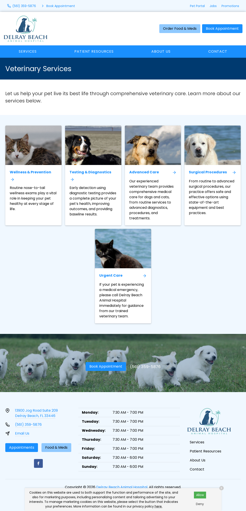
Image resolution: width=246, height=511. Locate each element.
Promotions (230, 6)
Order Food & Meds (180, 28)
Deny (200, 504)
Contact (217, 51)
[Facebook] (38, 463)
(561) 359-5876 (145, 366)
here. (158, 506)
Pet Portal (197, 6)
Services (28, 51)
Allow (200, 495)
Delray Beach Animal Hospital (121, 487)
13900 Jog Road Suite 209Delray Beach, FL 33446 (36, 413)
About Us (161, 51)
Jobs (213, 6)
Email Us (22, 433)
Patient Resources (94, 51)
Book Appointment (222, 28)
